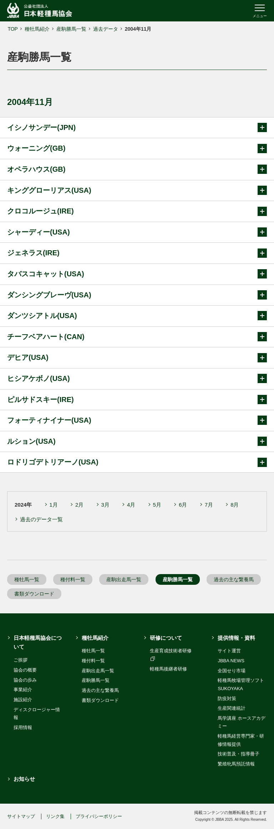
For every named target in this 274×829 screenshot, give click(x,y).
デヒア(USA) (137, 357)
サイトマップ (21, 816)
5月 (157, 505)
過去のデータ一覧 (41, 519)
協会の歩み (25, 680)
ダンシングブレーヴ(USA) (137, 295)
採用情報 (23, 727)
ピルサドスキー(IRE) (137, 399)
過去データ (105, 29)
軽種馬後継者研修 (168, 669)
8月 (234, 505)
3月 (105, 505)
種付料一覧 (72, 579)
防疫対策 (227, 698)
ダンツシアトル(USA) (137, 315)
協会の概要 (25, 670)
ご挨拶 (20, 660)
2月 (79, 505)
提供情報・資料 (236, 638)
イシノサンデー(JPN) (137, 127)
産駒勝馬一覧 (71, 29)
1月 (54, 505)
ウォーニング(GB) (137, 148)
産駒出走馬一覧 (123, 579)
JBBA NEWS (231, 660)
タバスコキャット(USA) (137, 273)
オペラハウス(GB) (137, 169)
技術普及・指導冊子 (238, 754)
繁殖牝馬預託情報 (236, 764)
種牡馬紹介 (37, 29)
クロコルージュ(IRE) (137, 211)
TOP (12, 29)
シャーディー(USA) (137, 232)
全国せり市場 (231, 670)
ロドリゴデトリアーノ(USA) (137, 462)
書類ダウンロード (34, 594)
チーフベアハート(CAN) (137, 336)
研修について (166, 638)
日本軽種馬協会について (38, 642)
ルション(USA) (137, 441)
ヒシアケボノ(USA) (137, 378)
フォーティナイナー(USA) (137, 420)
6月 (183, 505)
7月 (209, 505)
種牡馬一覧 (26, 579)
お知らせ (24, 779)
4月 (131, 505)
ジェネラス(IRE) (137, 253)
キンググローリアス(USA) (137, 190)
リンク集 (55, 816)
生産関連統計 (231, 708)
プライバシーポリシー (99, 816)
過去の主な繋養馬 (234, 579)
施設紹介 (23, 699)
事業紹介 (23, 689)
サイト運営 (229, 650)
